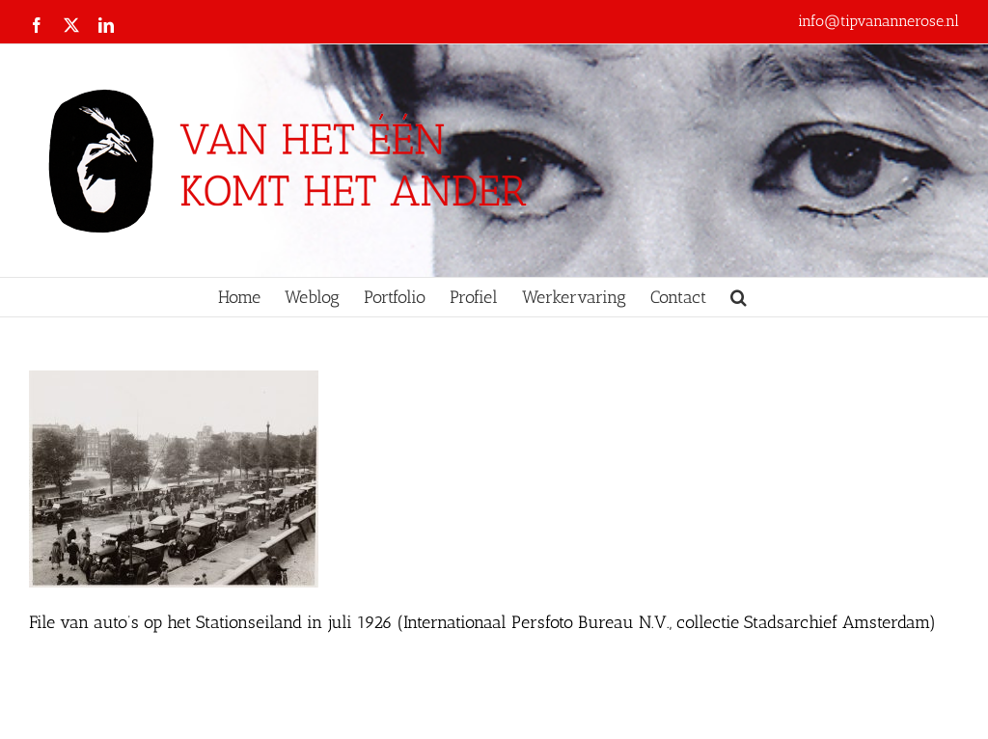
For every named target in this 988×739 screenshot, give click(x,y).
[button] (738, 297)
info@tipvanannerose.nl (878, 21)
